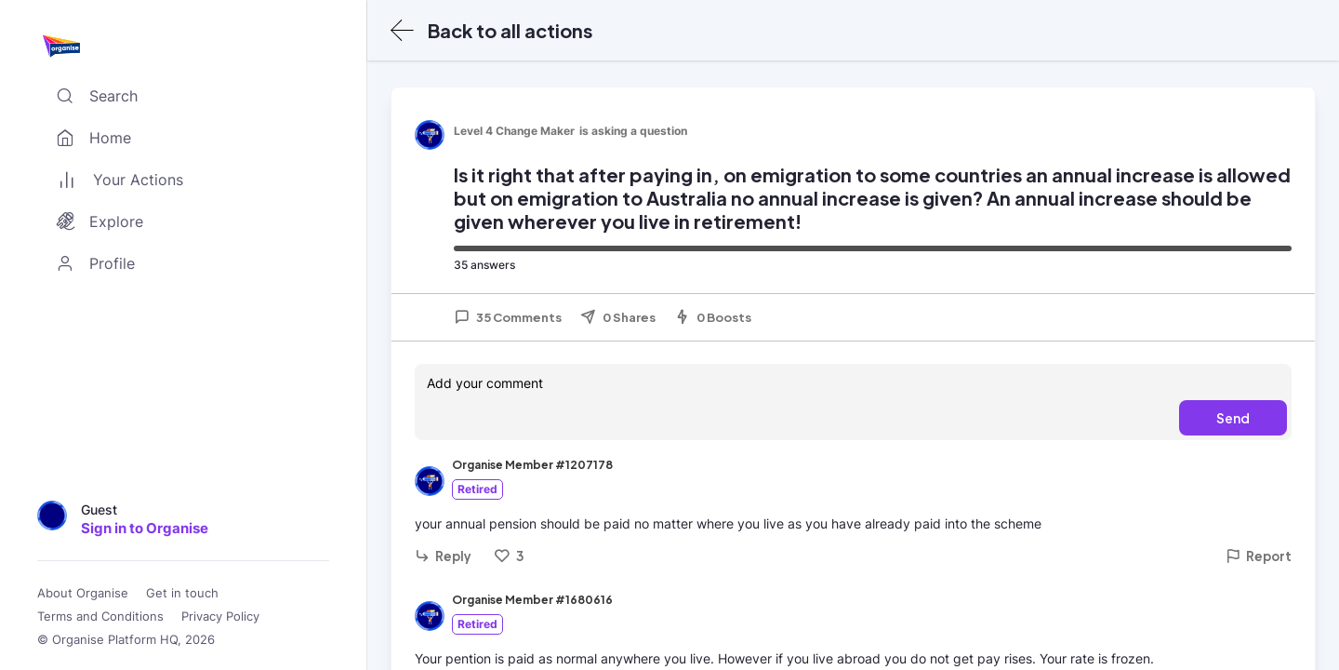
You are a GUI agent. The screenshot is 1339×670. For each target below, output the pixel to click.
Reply (443, 556)
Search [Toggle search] (93, 96)
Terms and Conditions (100, 616)
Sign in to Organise (144, 528)
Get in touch (182, 593)
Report (1259, 556)
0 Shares (618, 317)
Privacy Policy (220, 616)
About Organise (82, 593)
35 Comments (508, 317)
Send (1233, 417)
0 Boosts (712, 317)
